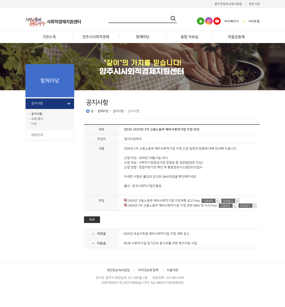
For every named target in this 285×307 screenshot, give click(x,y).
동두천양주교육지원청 (228, 4)
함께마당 (103, 111)
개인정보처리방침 (118, 270)
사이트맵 (254, 21)
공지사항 (118, 111)
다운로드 (208, 201)
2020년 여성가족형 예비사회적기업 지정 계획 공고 (156, 233)
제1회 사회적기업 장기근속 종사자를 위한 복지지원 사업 (160, 243)
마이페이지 (231, 21)
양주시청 (254, 4)
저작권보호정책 (148, 270)
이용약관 (172, 270)
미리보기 (228, 201)
